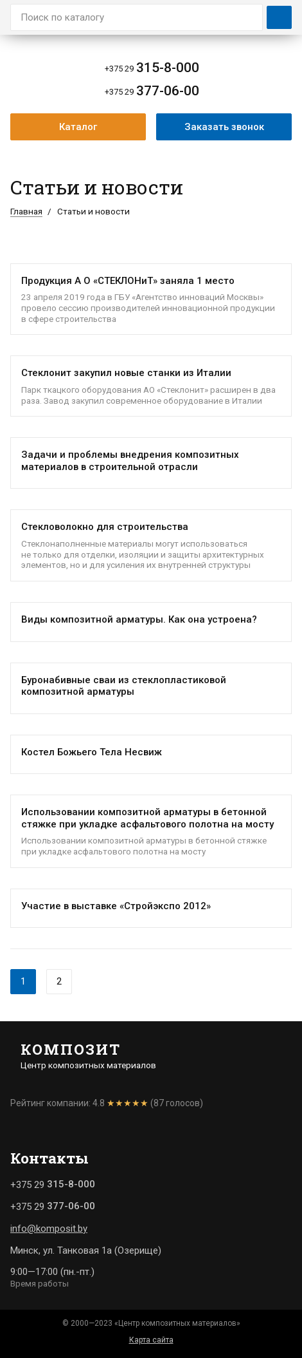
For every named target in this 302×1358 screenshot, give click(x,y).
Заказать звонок (224, 127)
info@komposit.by (48, 1228)
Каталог (78, 127)
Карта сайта (151, 1339)
